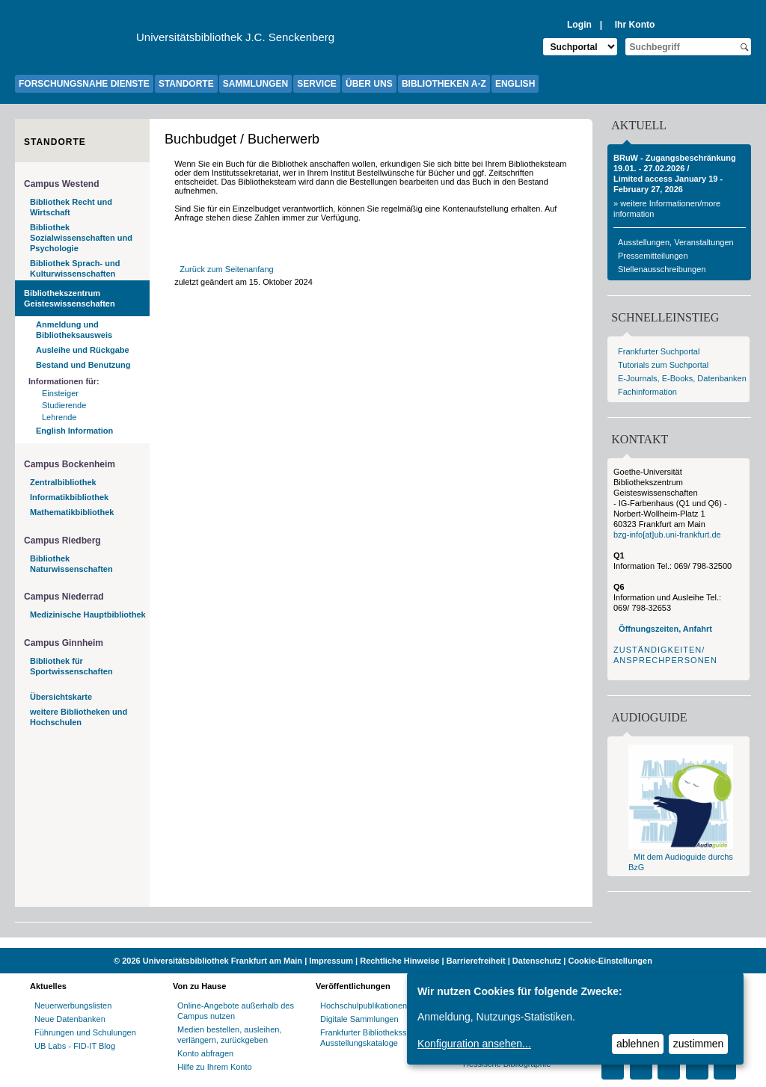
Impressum (331, 960)
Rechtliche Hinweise (399, 960)
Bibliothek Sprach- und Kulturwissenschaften (75, 268)
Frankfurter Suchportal (658, 351)
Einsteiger (60, 393)
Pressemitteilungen (653, 255)
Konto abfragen (205, 1053)
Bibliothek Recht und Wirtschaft (71, 207)
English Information (74, 430)
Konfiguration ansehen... (474, 1043)
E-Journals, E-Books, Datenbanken (682, 378)
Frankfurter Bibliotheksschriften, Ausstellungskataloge (378, 1037)
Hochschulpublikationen (363, 1005)
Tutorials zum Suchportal (663, 364)
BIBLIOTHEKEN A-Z (444, 83)
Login (579, 24)
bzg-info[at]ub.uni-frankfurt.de (667, 534)
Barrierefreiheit (476, 960)
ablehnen (638, 1044)
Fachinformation (647, 391)
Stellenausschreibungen (661, 269)
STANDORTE (186, 83)
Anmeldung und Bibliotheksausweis (74, 329)
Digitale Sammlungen (359, 1018)
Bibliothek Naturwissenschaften (71, 563)
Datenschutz (536, 960)
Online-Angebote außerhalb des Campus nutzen (235, 1010)
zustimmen (698, 1044)
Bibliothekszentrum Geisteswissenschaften (69, 298)
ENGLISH (515, 83)
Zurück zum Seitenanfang (226, 269)
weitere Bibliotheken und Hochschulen (78, 717)
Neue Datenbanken (69, 1018)
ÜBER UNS (369, 83)
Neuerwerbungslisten (72, 1005)
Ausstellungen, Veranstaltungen (676, 242)
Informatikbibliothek (69, 497)
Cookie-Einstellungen (610, 960)
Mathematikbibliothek (72, 512)
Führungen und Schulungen (85, 1032)
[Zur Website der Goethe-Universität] (75, 41)
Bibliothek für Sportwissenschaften (71, 666)
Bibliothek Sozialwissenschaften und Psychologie (81, 238)
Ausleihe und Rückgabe (82, 349)
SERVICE (316, 83)
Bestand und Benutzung (83, 364)
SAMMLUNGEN (255, 83)
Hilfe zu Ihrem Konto (214, 1066)
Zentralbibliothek (63, 482)
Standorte (55, 142)
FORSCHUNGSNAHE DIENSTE (84, 83)
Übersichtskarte (61, 696)
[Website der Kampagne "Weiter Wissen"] (383, 942)
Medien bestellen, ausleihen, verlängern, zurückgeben (229, 1034)
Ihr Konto (635, 24)
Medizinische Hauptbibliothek (88, 614)
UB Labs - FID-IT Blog (74, 1045)
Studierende (64, 405)
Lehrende (59, 417)
